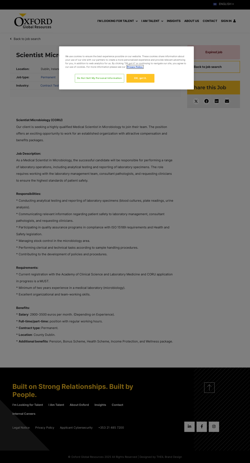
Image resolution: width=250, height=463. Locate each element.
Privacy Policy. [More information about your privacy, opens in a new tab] (135, 66)
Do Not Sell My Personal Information (99, 78)
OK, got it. (140, 78)
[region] (126, 67)
